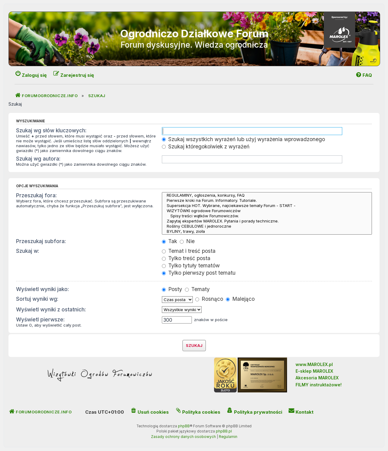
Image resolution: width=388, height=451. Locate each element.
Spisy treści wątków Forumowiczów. (266, 216)
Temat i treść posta (189, 251)
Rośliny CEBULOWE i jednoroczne (266, 226)
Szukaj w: (27, 251)
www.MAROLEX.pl (314, 364)
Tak (169, 241)
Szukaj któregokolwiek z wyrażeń (205, 146)
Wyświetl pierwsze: (40, 319)
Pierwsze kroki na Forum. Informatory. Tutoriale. (266, 200)
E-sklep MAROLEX (314, 371)
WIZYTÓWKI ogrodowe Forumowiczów (266, 210)
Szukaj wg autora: (38, 158)
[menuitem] (363, 75)
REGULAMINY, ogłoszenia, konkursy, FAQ (266, 195)
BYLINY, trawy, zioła (266, 231)
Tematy (197, 289)
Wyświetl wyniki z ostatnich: (51, 309)
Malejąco (240, 299)
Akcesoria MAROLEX (317, 377)
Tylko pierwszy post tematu (199, 273)
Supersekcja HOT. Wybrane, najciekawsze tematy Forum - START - (266, 205)
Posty (172, 289)
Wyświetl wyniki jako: (42, 289)
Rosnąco (209, 299)
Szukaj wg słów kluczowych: (51, 130)
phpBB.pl (224, 431)
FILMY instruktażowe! (319, 384)
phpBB (184, 426)
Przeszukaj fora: (36, 195)
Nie (187, 241)
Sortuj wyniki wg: (37, 299)
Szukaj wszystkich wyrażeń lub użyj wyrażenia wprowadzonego (243, 139)
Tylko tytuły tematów (191, 265)
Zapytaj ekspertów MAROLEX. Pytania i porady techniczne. (266, 221)
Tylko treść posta (186, 258)
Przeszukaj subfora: (41, 241)
